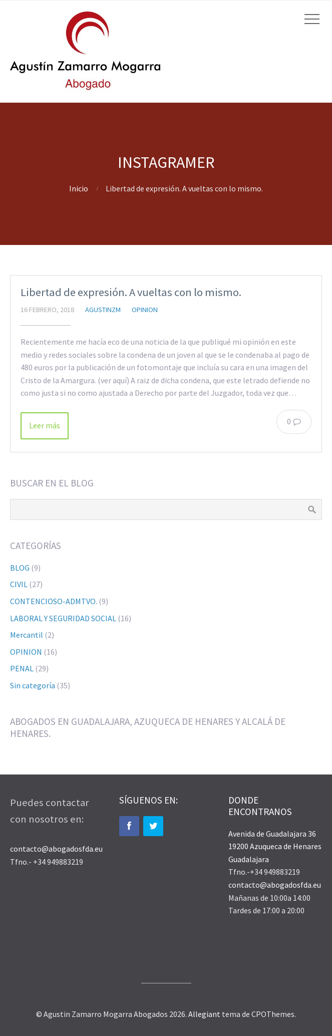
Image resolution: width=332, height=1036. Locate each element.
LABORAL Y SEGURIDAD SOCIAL (63, 618)
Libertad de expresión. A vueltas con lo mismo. (131, 292)
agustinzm (103, 309)
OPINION (145, 309)
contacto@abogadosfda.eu (56, 849)
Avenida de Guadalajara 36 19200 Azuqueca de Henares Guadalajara (274, 846)
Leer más (44, 425)
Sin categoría (32, 685)
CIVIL (19, 584)
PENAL (22, 668)
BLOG (20, 568)
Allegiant (204, 1014)
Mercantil (26, 635)
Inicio (78, 188)
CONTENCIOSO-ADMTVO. (53, 601)
